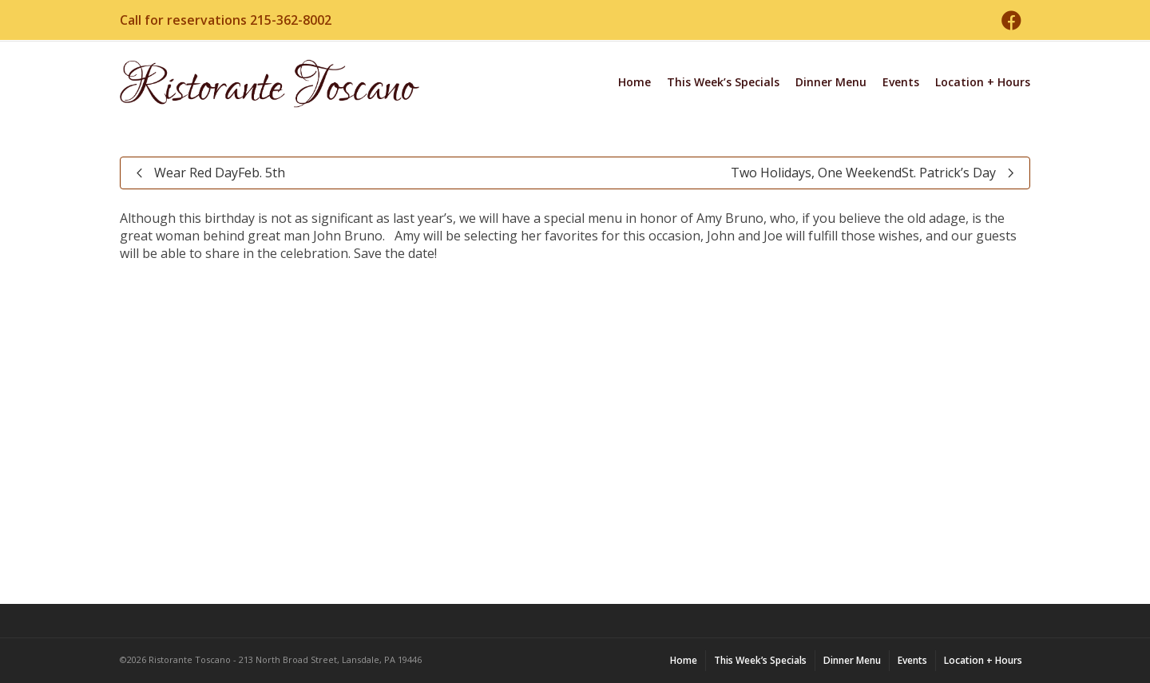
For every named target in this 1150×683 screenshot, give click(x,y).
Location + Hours (982, 81)
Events (900, 81)
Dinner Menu (830, 81)
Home (634, 81)
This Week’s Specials (723, 81)
